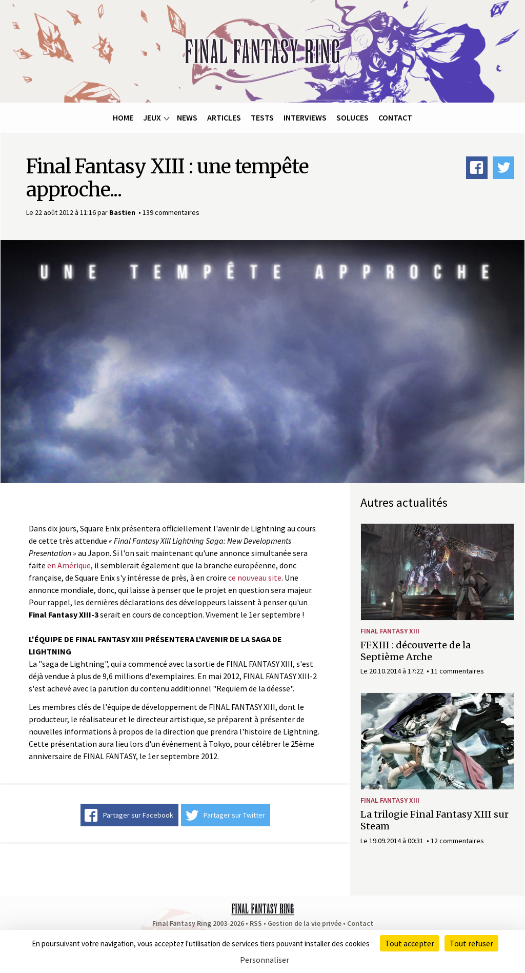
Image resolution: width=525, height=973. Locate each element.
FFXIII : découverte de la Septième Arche (415, 651)
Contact (395, 117)
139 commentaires (171, 212)
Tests (262, 117)
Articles (224, 117)
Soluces (352, 117)
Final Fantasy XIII (389, 631)
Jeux (152, 117)
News (187, 117)
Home (123, 117)
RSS (256, 923)
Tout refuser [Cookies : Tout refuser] (471, 943)
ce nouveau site (254, 577)
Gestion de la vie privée (304, 923)
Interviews (305, 117)
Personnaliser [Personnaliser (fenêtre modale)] (264, 960)
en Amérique (69, 565)
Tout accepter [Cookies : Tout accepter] (409, 943)
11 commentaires (457, 671)
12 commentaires (457, 840)
